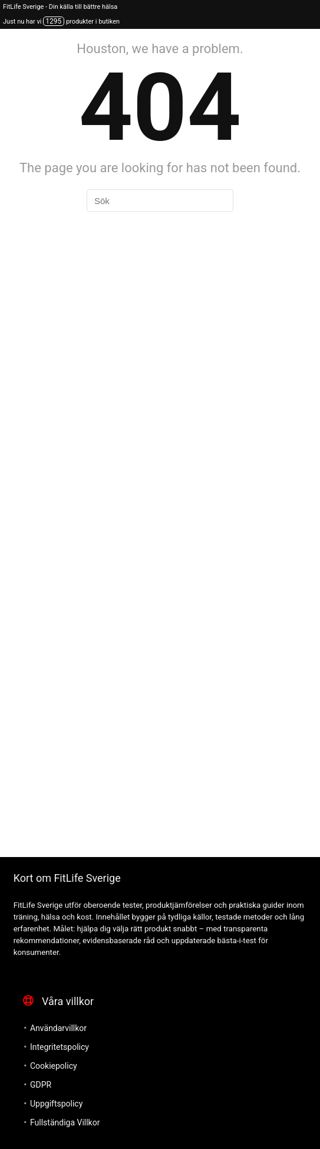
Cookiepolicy (53, 1066)
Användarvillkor (58, 1028)
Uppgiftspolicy (56, 1103)
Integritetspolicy (59, 1047)
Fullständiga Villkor (65, 1122)
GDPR (40, 1084)
